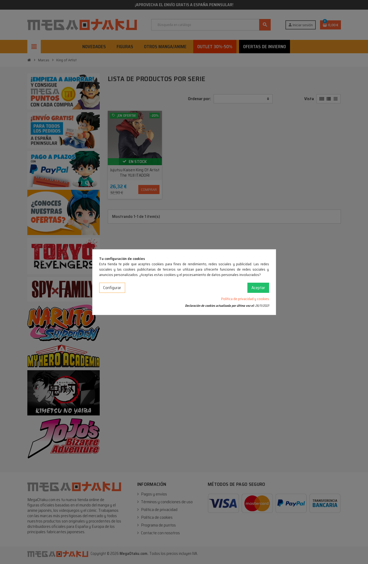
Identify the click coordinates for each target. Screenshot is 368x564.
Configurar (112, 287)
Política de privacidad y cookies (245, 298)
